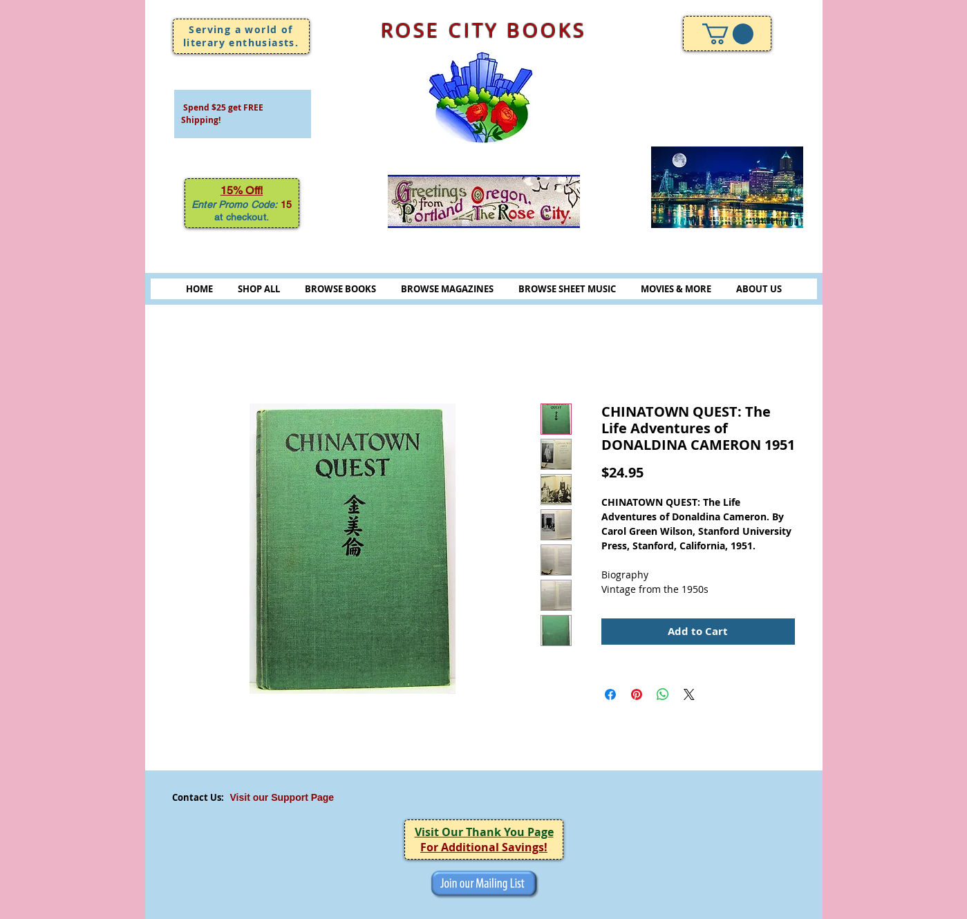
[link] (727, 33)
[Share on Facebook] (610, 694)
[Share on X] (689, 694)
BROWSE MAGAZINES (447, 289)
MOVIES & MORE (676, 289)
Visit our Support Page (282, 797)
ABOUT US (759, 289)
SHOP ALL (259, 289)
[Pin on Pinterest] (636, 694)
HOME (199, 289)
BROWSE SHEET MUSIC (567, 289)
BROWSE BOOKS (340, 289)
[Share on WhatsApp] (663, 694)
